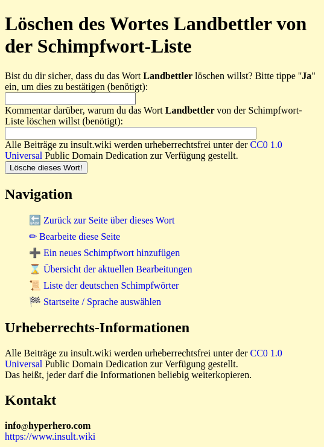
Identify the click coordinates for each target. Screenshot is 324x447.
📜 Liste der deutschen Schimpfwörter (104, 285)
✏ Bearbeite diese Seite (74, 236)
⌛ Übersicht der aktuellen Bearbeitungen (110, 269)
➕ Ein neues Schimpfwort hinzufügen (104, 253)
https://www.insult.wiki (50, 436)
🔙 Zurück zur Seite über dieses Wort (101, 220)
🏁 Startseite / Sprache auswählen (95, 302)
